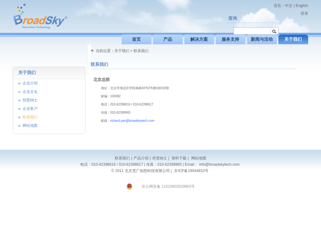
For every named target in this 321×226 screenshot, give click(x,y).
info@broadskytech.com (219, 164)
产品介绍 (141, 158)
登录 (304, 13)
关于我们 (121, 51)
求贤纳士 (159, 158)
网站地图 (198, 158)
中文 (288, 5)
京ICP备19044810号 (191, 171)
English (302, 5)
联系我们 (141, 51)
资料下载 (179, 158)
